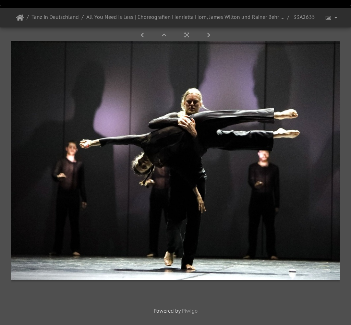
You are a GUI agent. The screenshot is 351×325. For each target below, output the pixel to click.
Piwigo (190, 310)
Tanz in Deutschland (55, 16)
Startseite (20, 18)
